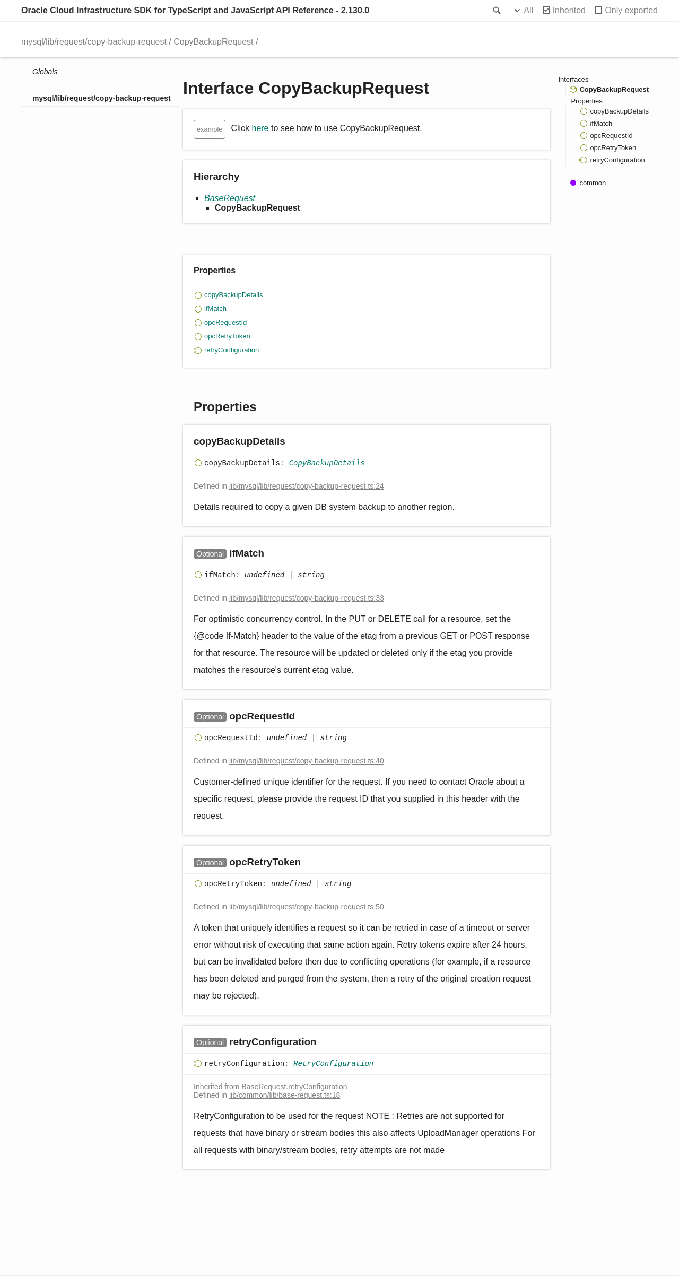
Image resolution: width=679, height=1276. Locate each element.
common (592, 183)
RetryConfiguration (333, 1064)
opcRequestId (225, 322)
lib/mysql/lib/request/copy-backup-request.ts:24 (306, 486)
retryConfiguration (231, 350)
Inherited (569, 10)
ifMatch (215, 309)
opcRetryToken (227, 336)
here (259, 128)
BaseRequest (229, 198)
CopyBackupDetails (327, 463)
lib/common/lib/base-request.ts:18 (284, 1095)
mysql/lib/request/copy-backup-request (94, 41)
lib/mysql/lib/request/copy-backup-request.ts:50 (306, 906)
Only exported (631, 10)
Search (496, 10)
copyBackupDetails (233, 295)
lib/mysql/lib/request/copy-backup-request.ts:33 (306, 598)
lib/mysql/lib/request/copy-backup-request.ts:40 (306, 761)
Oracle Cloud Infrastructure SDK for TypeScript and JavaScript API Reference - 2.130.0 (195, 10)
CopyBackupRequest (213, 41)
